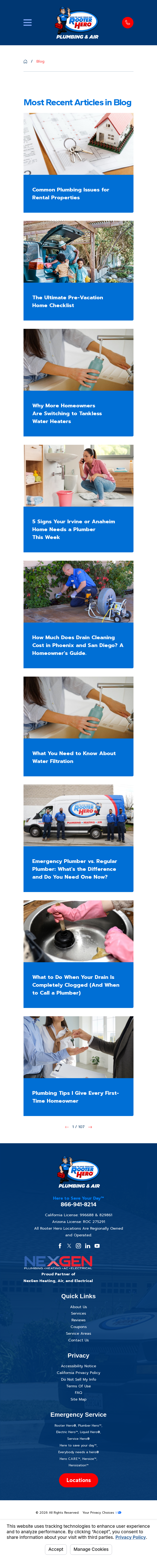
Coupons (79, 1327)
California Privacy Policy (78, 1373)
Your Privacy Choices (102, 1512)
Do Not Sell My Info (78, 1379)
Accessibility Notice (78, 1366)
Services (78, 1313)
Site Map (78, 1399)
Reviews (78, 1320)
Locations (78, 1480)
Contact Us (78, 1340)
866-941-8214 (78, 1204)
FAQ (78, 1392)
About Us (78, 1307)
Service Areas (78, 1333)
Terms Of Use (78, 1386)
